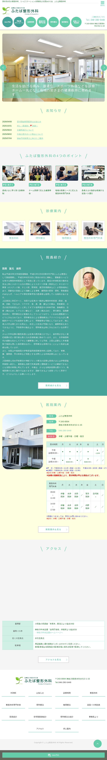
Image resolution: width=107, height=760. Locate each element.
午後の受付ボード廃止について (30, 134)
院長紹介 (13, 719)
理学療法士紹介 (66, 719)
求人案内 (67, 731)
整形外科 (93, 696)
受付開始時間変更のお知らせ (29, 122)
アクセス (40, 731)
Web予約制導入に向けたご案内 (30, 138)
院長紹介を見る (53, 386)
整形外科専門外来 (13, 708)
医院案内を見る (53, 531)
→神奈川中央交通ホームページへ (49, 634)
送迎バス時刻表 (93, 708)
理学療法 (40, 708)
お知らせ (40, 696)
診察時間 (67, 696)
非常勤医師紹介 (40, 719)
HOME (13, 696)
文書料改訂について (25, 130)
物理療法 (67, 708)
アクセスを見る (53, 662)
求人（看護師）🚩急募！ (27, 126)
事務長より (93, 719)
